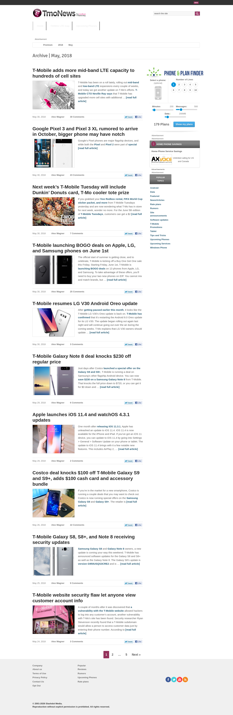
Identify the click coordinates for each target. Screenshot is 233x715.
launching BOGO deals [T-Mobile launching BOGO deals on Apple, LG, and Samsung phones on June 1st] (91, 268)
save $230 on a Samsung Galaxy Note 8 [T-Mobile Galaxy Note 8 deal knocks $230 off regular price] (101, 379)
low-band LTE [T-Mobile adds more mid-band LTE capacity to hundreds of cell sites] (91, 86)
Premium (48, 45)
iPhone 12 (71, 32)
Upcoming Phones (86, 26)
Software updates (159, 220)
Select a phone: (158, 81)
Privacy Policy (39, 677)
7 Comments (76, 233)
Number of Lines (184, 79)
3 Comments (76, 344)
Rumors (154, 208)
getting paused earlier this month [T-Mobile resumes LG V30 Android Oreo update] (104, 309)
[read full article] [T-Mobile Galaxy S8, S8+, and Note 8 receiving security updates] (130, 563)
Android (154, 188)
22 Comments (77, 525)
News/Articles (157, 200)
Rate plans (155, 204)
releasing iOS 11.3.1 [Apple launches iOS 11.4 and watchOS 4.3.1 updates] (109, 426)
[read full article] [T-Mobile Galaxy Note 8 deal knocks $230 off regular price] (110, 387)
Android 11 (91, 32)
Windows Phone (158, 247)
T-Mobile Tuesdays (115, 32)
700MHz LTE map (59, 26)
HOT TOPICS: (41, 32)
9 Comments (76, 583)
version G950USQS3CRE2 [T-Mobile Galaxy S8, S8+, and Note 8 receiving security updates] (93, 563)
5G (56, 32)
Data (152, 192)
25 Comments (77, 291)
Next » (136, 654)
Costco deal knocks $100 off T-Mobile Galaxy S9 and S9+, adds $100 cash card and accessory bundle (86, 478)
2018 (60, 45)
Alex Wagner (57, 117)
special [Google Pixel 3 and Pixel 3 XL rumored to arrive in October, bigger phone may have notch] (132, 144)
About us (37, 669)
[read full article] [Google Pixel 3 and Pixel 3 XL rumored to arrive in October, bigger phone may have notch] (88, 148)
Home (40, 26)
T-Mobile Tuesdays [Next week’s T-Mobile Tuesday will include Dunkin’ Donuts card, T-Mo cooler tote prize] (92, 214)
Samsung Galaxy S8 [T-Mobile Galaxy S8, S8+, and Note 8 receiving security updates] (90, 548)
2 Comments (76, 461)
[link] (161, 159)
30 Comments (77, 117)
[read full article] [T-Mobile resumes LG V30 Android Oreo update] (99, 332)
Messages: (187, 106)
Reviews (82, 669)
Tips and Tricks (158, 235)
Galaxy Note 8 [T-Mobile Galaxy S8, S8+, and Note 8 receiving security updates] (116, 548)
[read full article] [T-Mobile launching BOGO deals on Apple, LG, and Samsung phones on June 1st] (117, 279)
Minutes (156, 106)
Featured (154, 196)
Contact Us (38, 681)
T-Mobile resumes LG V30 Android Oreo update (85, 303)
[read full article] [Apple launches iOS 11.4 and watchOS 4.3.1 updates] (128, 449)
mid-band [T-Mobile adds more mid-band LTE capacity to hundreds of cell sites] (133, 82)
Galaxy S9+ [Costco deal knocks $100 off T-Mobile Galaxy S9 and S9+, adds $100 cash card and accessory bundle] (102, 501)
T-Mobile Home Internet (146, 32)
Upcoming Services (160, 243)
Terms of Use (39, 673)
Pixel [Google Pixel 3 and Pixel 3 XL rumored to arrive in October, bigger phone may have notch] (97, 144)
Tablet (153, 231)
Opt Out (36, 685)
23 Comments (77, 175)
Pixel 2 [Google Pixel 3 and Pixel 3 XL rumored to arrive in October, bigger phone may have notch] (110, 144)
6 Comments (76, 402)
